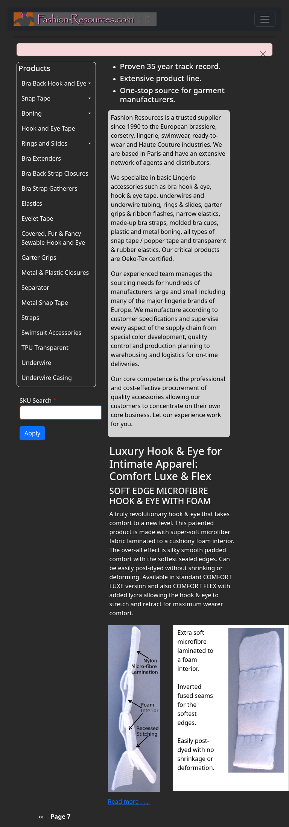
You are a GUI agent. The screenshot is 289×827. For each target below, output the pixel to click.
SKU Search (36, 400)
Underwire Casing (46, 378)
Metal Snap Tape (44, 302)
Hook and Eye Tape (48, 128)
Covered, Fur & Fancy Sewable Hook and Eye (53, 238)
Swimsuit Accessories (51, 332)
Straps (30, 317)
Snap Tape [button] (35, 98)
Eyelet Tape (37, 218)
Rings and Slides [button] (44, 143)
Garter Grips (38, 257)
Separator (35, 287)
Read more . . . (129, 801)
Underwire (36, 363)
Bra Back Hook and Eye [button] (53, 83)
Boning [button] (31, 113)
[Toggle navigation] (264, 19)
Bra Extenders (41, 158)
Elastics (31, 203)
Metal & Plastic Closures (55, 272)
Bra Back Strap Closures (54, 173)
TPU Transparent (44, 347)
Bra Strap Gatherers (49, 188)
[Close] (263, 54)
